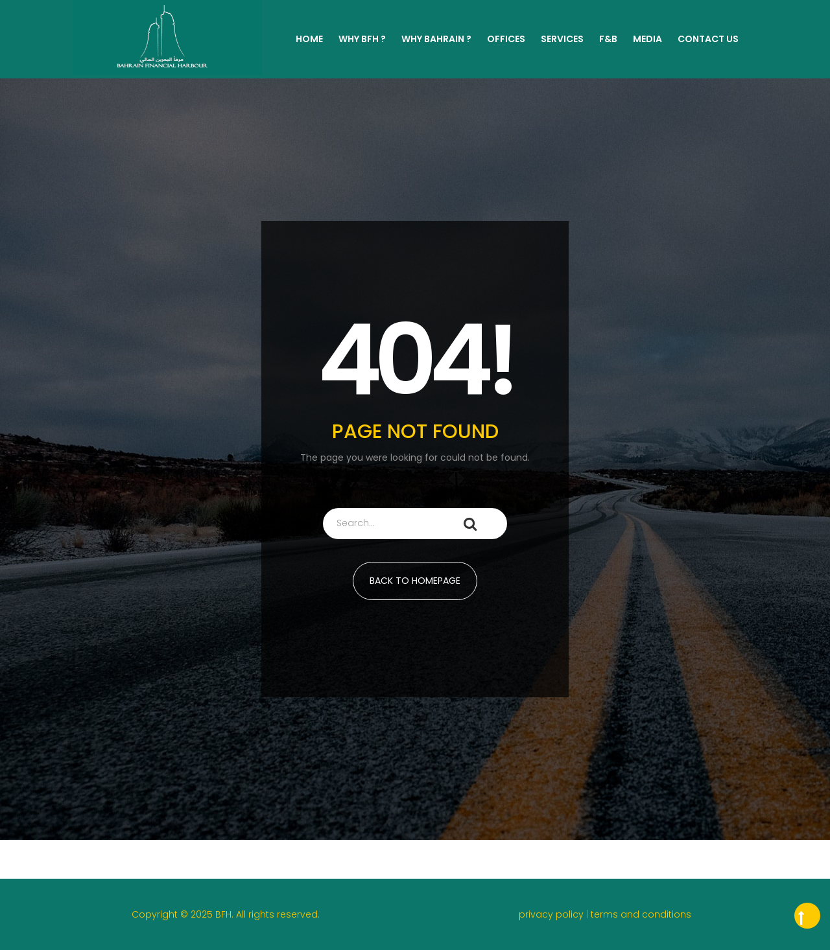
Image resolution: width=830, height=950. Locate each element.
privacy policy (552, 914)
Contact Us (708, 38)
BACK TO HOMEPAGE (415, 580)
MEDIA (647, 38)
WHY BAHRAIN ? (436, 38)
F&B (608, 38)
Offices (506, 38)
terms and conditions (641, 914)
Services (562, 38)
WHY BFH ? (362, 38)
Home (309, 38)
